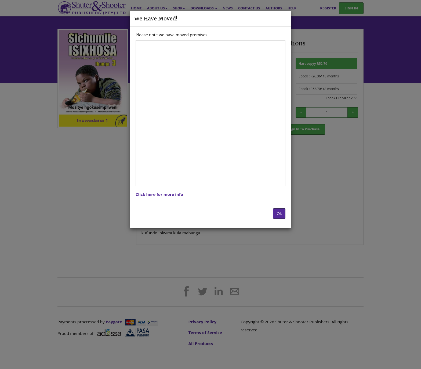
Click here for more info (159, 194)
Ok (279, 213)
